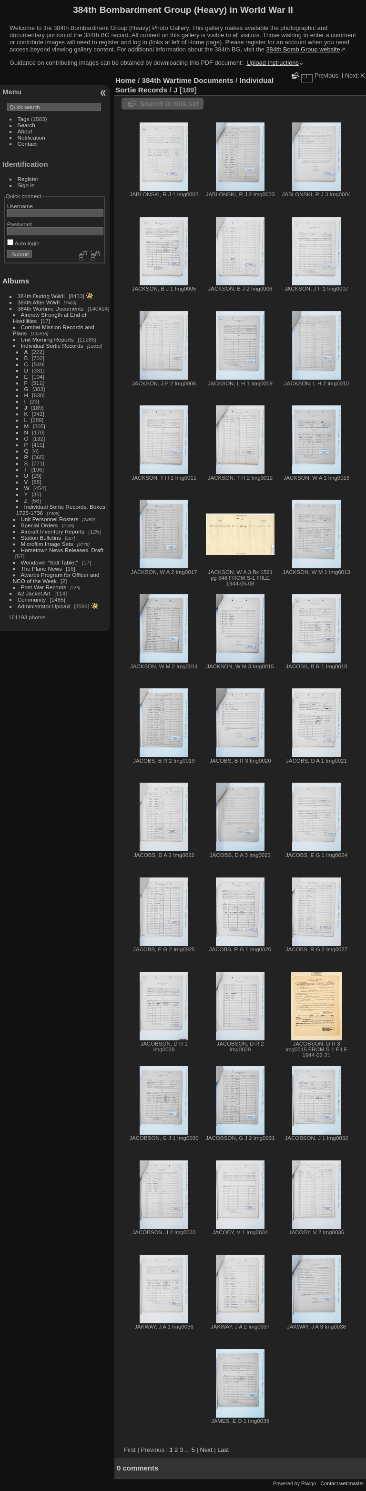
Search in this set (169, 104)
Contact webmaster (342, 1483)
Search (26, 125)
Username (20, 206)
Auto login (23, 243)
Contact (27, 144)
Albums (15, 281)
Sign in (26, 185)
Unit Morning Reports (47, 339)
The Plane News (41, 568)
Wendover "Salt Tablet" (49, 562)
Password (19, 224)
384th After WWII (39, 302)
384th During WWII (41, 296)
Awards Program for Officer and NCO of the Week (56, 578)
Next (206, 1449)
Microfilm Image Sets (47, 544)
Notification (31, 137)
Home (125, 80)
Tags (24, 119)
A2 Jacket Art (34, 593)
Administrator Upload (44, 606)
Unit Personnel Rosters (50, 519)
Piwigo (308, 1483)
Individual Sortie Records (52, 346)
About (25, 131)
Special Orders (39, 525)
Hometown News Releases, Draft (62, 550)
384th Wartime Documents (51, 308)
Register (28, 179)
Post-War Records (44, 587)
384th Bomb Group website (303, 49)
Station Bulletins (41, 537)
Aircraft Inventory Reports (52, 531)
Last (223, 1449)
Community (32, 599)
